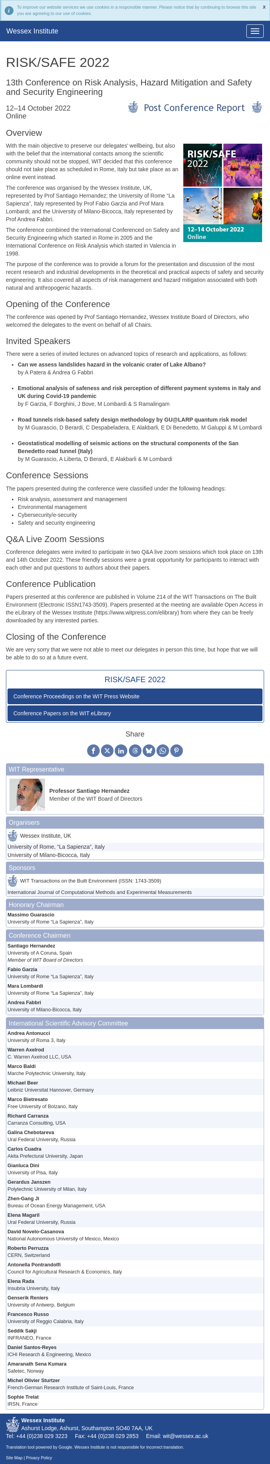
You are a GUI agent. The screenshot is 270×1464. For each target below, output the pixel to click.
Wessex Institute (32, 31)
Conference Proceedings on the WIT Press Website (76, 696)
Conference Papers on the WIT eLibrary (62, 713)
